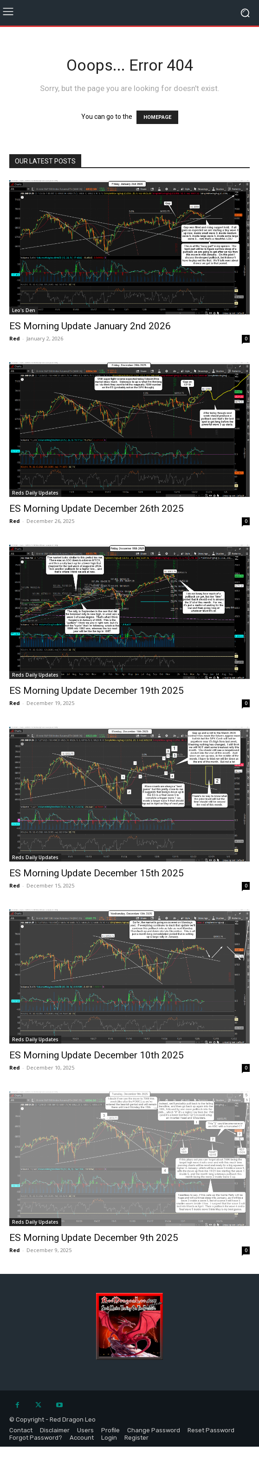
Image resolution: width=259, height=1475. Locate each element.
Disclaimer (55, 1430)
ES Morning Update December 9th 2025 (93, 1237)
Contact (20, 1430)
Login (109, 1437)
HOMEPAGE (157, 117)
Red (14, 338)
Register (136, 1437)
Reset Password (211, 1430)
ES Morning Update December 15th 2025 (96, 873)
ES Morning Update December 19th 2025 (96, 690)
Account (82, 1437)
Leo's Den (23, 310)
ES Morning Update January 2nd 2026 (90, 326)
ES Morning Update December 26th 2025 (96, 508)
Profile (110, 1430)
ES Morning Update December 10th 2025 (96, 1055)
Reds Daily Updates (35, 492)
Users (85, 1430)
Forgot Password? (35, 1437)
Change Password (153, 1430)
